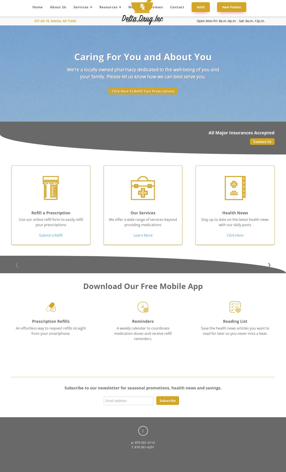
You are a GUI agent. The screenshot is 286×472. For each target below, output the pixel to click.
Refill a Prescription (50, 213)
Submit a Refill (51, 235)
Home (37, 7)
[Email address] (128, 400)
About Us (58, 7)
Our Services (143, 213)
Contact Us (262, 141)
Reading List (235, 321)
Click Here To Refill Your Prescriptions (143, 91)
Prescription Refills (51, 321)
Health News (235, 213)
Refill (201, 7)
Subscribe (168, 400)
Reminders (143, 321)
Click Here (235, 235)
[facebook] (143, 431)
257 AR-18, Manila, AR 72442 (55, 21)
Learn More (143, 235)
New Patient (231, 7)
